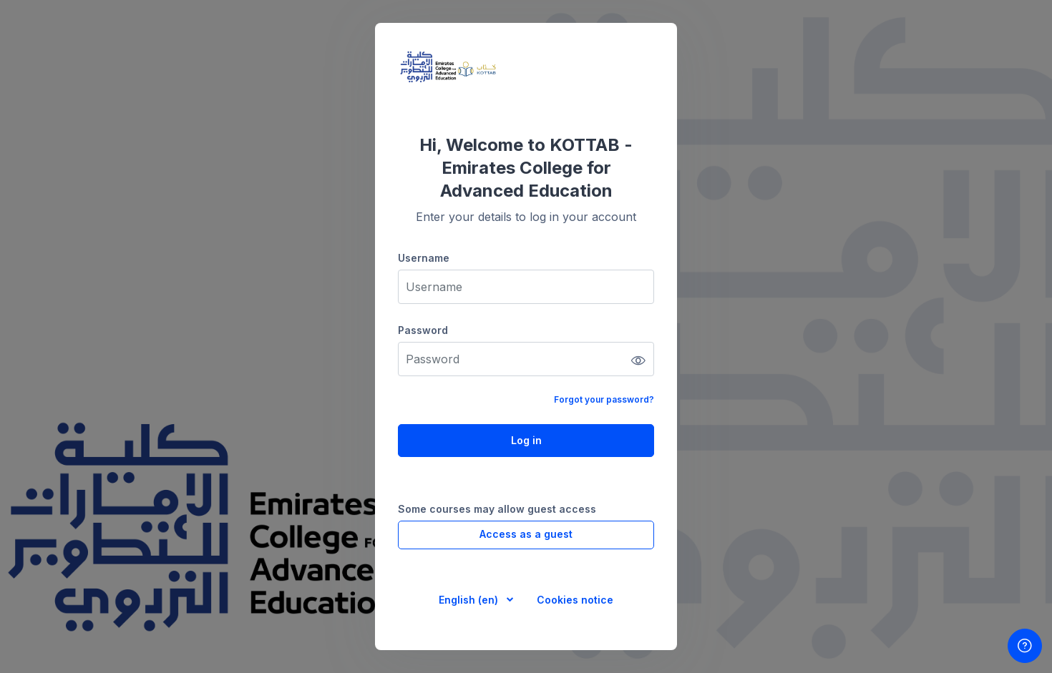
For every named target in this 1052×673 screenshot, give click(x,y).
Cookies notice (575, 600)
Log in (526, 440)
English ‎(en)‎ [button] (470, 600)
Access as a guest (526, 534)
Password (423, 330)
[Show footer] (1025, 646)
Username (423, 258)
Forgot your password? (604, 399)
